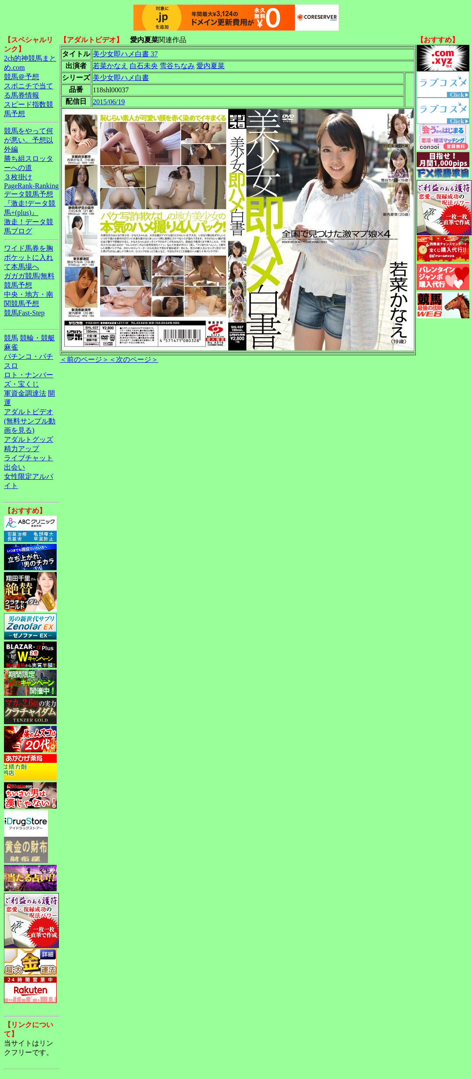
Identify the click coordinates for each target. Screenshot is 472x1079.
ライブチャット (28, 458)
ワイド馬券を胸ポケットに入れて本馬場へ (28, 257)
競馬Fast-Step (24, 313)
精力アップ (21, 448)
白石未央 (144, 65)
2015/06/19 (109, 102)
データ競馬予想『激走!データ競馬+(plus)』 (29, 203)
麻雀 (11, 347)
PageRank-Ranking (31, 186)
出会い (14, 467)
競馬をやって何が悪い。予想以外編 (28, 140)
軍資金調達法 (25, 393)
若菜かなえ (110, 65)
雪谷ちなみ (177, 65)
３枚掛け (18, 177)
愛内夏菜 (210, 65)
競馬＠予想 (21, 76)
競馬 (11, 338)
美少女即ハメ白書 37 (125, 54)
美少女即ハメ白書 (121, 77)
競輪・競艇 (37, 338)
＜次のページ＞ (133, 359)
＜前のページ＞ (84, 359)
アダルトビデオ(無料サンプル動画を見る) (29, 421)
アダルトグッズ (28, 439)
